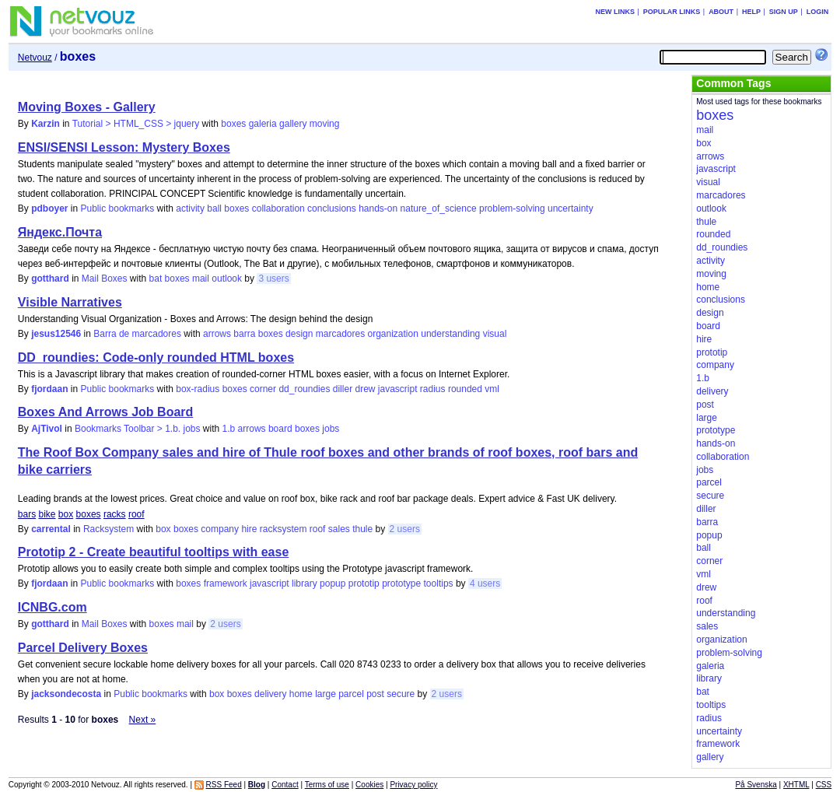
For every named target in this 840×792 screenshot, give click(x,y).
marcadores (340, 333)
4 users (485, 583)
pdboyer (49, 208)
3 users (273, 278)
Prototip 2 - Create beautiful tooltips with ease (153, 552)
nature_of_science (439, 208)
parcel (351, 694)
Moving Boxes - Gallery (87, 107)
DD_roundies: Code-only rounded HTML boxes (156, 357)
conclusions (331, 208)
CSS (824, 784)
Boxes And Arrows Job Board (106, 412)
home (301, 694)
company (220, 529)
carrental (51, 529)
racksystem (283, 529)
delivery (270, 694)
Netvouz (35, 57)
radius (433, 389)
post (375, 694)
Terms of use (327, 784)
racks (114, 514)
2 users (405, 529)
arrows (217, 333)
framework (225, 583)
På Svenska (755, 784)
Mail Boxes (105, 278)
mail (200, 278)
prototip (364, 583)
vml (492, 389)
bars (27, 514)
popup (332, 583)
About (721, 12)
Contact (284, 784)
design (299, 333)
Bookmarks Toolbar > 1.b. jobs (138, 428)
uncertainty (570, 208)
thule (362, 529)
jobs (330, 428)
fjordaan (49, 389)
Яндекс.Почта (60, 232)
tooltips (438, 583)
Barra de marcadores (137, 333)
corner (263, 389)
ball (214, 208)
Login (818, 12)
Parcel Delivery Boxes (83, 647)
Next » (142, 719)
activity (190, 208)
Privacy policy (413, 784)
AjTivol (46, 428)
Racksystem (108, 529)
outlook (227, 278)
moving (325, 123)
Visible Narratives (70, 302)
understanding (450, 333)
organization (393, 333)
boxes (233, 123)
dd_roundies (304, 389)
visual (495, 333)
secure (401, 694)
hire (249, 529)
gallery (292, 123)
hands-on (378, 208)
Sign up (783, 12)
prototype (401, 583)
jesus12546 (56, 333)
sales (339, 529)
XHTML (796, 784)
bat (156, 278)
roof (136, 514)
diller (342, 389)
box (65, 514)
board (280, 428)
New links (615, 12)
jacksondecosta (66, 694)
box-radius (197, 389)
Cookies (369, 784)
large (325, 694)
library (304, 583)
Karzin (45, 123)
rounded (465, 389)
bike (46, 514)
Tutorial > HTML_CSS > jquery (136, 123)
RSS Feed (224, 784)
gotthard (50, 278)
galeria (263, 123)
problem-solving (512, 208)
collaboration (278, 208)
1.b (229, 428)
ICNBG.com (52, 607)
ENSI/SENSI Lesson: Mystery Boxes (124, 147)
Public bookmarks (118, 208)
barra (244, 333)
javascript (398, 389)
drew (365, 389)
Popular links (672, 12)
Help (751, 12)
